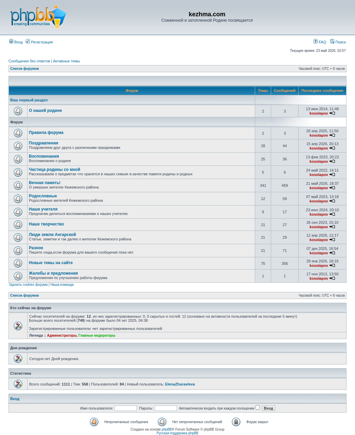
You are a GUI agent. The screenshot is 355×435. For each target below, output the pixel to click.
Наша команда (62, 284)
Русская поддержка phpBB (177, 433)
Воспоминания (44, 156)
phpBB (167, 429)
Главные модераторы (97, 335)
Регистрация (39, 42)
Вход (16, 42)
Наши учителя (43, 209)
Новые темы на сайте (51, 262)
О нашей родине (45, 110)
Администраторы (61, 335)
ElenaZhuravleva (180, 384)
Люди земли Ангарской (52, 234)
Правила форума (46, 132)
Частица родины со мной (54, 169)
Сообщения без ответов (29, 61)
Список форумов (24, 69)
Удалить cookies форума (28, 284)
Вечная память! (44, 182)
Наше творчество (46, 224)
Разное (36, 247)
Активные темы (66, 61)
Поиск (338, 42)
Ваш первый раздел (29, 100)
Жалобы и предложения (53, 273)
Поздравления (43, 143)
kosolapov (318, 113)
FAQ (320, 42)
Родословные (43, 196)
